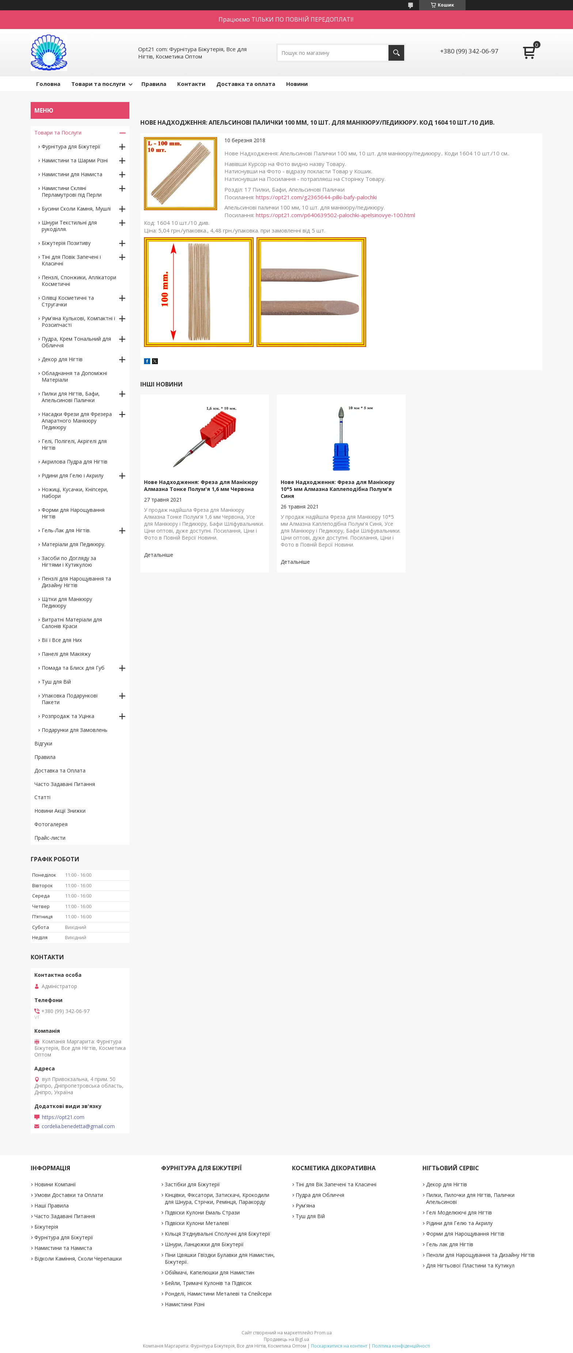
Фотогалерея (51, 824)
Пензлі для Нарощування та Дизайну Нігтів (76, 582)
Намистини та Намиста (63, 1247)
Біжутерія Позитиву (66, 242)
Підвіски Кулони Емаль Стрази (202, 1212)
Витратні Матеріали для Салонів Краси (72, 623)
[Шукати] (396, 53)
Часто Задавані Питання (64, 784)
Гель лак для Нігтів (449, 1244)
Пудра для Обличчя (320, 1194)
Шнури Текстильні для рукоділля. (69, 226)
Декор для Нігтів (62, 359)
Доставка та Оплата (60, 770)
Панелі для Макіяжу (66, 653)
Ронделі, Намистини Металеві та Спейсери (218, 1293)
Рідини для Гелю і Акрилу (72, 475)
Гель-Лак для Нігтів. (66, 530)
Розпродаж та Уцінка (68, 716)
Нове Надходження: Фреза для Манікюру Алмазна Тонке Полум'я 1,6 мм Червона (201, 485)
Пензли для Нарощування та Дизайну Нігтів (480, 1254)
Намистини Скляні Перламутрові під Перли (72, 191)
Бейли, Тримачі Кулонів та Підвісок (208, 1283)
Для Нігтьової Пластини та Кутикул (470, 1265)
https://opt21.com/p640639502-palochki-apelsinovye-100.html (335, 215)
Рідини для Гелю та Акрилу (459, 1223)
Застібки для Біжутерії (192, 1184)
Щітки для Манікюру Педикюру (67, 602)
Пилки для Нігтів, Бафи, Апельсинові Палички (71, 397)
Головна (48, 83)
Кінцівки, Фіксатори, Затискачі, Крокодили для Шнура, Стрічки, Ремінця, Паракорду (217, 1198)
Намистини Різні (185, 1304)
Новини (297, 83)
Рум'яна (305, 1205)
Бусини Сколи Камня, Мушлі (76, 208)
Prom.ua (323, 1333)
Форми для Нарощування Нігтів (73, 513)
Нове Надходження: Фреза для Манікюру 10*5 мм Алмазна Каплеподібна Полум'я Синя (338, 489)
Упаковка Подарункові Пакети (70, 699)
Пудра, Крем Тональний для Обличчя (76, 342)
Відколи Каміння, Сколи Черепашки (78, 1258)
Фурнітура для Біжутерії (71, 146)
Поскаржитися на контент (339, 1346)
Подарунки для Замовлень (74, 729)
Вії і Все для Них (62, 639)
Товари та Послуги (57, 132)
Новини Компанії (55, 1184)
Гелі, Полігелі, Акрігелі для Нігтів (74, 444)
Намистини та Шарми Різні (75, 160)
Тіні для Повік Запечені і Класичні (71, 260)
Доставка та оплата (245, 83)
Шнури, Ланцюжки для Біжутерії (204, 1244)
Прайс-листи (49, 837)
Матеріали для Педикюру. (73, 544)
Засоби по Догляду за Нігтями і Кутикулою (69, 561)
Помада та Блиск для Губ (73, 667)
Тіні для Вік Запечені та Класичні (336, 1184)
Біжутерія (46, 1226)
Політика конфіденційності (401, 1346)
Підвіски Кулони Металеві (197, 1223)
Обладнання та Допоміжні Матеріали (74, 376)
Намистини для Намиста (72, 174)
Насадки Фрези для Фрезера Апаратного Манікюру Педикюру (77, 421)
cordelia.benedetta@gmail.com (78, 1126)
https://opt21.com (63, 1117)
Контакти (191, 83)
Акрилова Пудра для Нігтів (74, 461)
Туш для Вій (56, 681)
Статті (42, 797)
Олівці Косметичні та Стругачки (68, 301)
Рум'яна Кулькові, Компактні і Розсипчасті (78, 321)
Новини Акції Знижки (60, 810)
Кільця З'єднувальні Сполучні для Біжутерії (217, 1233)
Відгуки (43, 743)
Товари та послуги (98, 83)
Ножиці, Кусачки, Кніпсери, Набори (75, 492)
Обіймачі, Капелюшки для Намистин (209, 1272)
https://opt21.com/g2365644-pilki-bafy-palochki (316, 197)
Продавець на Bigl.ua (286, 1339)
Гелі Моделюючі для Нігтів (459, 1212)
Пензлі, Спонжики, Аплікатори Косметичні (79, 280)
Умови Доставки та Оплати (68, 1194)
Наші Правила (51, 1205)
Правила (153, 83)
